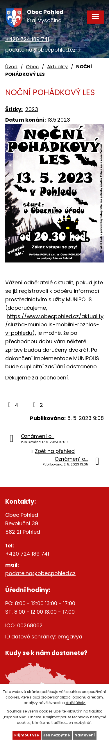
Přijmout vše (26, 735)
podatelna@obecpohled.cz (40, 49)
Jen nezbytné (56, 735)
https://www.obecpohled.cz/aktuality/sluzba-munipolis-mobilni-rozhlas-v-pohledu (54, 325)
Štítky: (14, 109)
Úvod (11, 66)
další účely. (76, 702)
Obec (32, 66)
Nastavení (84, 735)
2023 (31, 109)
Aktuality (57, 66)
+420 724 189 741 (27, 39)
